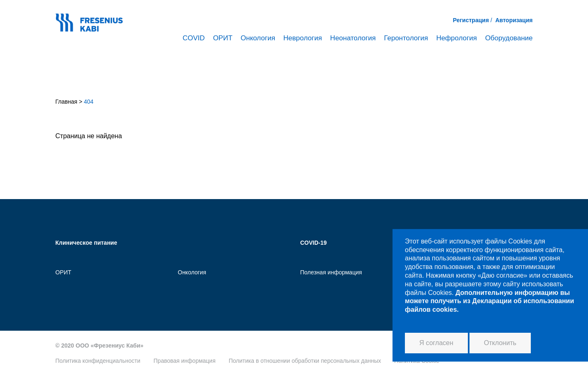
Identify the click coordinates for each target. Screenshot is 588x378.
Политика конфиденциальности (98, 360)
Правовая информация (184, 360)
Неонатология (353, 38)
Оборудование (509, 38)
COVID (194, 38)
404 (88, 101)
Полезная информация (331, 272)
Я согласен (436, 342)
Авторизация (514, 20)
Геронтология (406, 38)
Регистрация (471, 20)
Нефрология (456, 38)
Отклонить (500, 342)
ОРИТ (222, 38)
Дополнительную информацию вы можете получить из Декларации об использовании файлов (489, 301)
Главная (66, 101)
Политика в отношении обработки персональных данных (305, 360)
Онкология (258, 38)
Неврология (303, 38)
